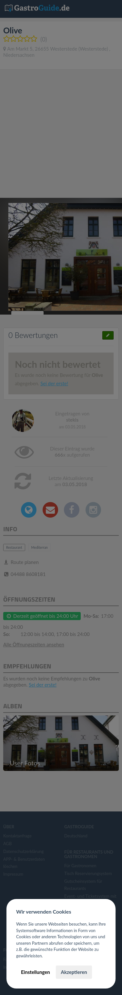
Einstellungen (35, 972)
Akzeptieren (74, 972)
